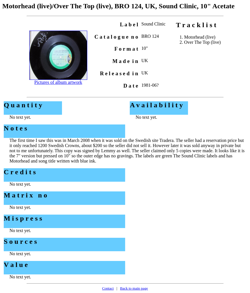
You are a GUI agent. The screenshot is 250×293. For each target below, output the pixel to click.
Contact (108, 288)
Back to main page (134, 288)
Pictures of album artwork (58, 82)
